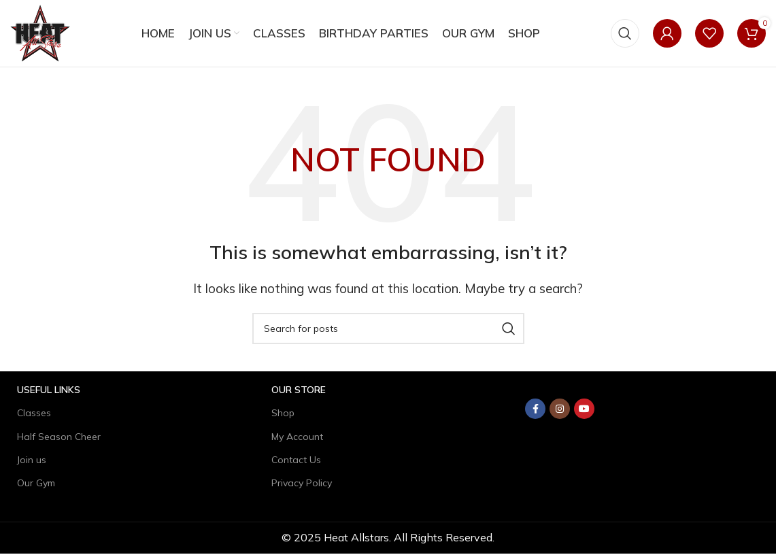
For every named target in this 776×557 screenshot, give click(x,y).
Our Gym (36, 487)
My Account (297, 440)
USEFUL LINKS (48, 394)
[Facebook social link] (535, 413)
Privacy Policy (301, 487)
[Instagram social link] (560, 413)
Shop (282, 417)
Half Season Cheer (59, 440)
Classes (34, 417)
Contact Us (296, 463)
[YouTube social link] (584, 413)
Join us (31, 463)
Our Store (298, 394)
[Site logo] (42, 34)
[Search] (625, 35)
